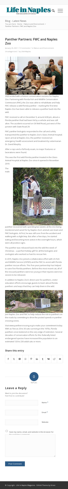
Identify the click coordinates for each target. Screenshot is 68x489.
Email (45, 412)
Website (45, 422)
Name (45, 402)
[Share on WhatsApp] (25, 359)
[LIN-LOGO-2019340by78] (28, 11)
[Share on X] (14, 359)
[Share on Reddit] (54, 359)
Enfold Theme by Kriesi (46, 485)
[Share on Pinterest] (31, 359)
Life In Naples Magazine (25, 485)
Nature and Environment (44, 48)
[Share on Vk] (48, 359)
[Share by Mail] (60, 359)
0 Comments (25, 48)
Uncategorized (11, 51)
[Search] (52, 11)
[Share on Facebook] (8, 359)
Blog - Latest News (15, 21)
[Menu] (59, 11)
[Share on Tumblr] (42, 359)
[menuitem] (52, 11)
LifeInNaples (26, 51)
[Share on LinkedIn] (37, 359)
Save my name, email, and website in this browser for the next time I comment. (31, 433)
